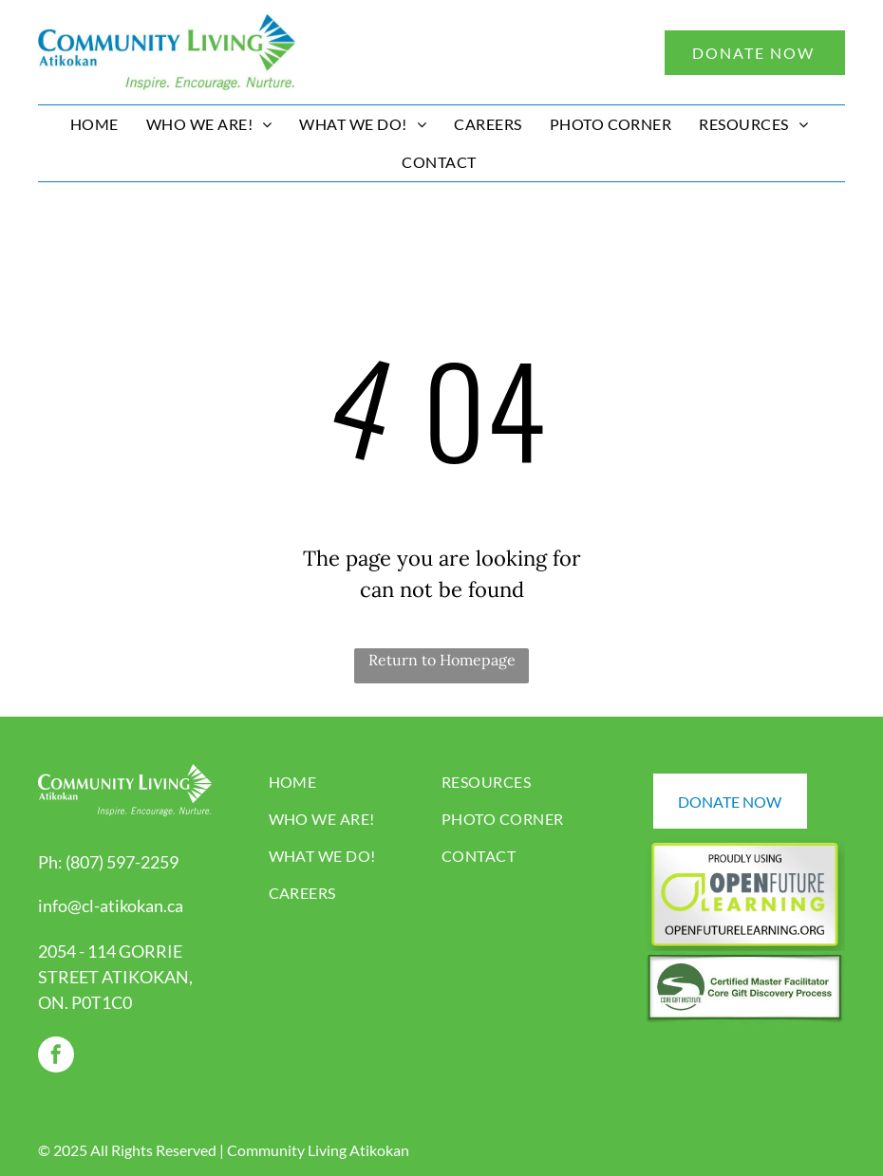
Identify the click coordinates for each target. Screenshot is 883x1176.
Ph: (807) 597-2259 (108, 861)
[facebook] (56, 1056)
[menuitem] (97, 124)
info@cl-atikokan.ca (110, 905)
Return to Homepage (442, 659)
